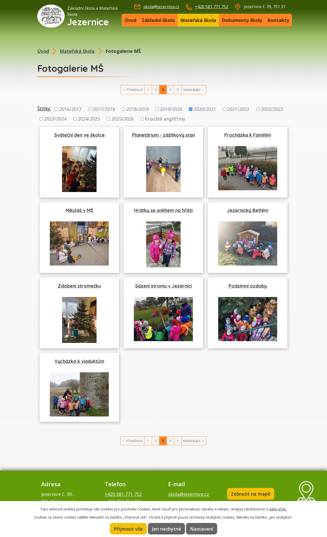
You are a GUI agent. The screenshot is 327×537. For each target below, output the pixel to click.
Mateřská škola (198, 20)
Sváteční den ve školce (79, 135)
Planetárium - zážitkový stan (163, 135)
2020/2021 (205, 109)
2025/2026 (122, 119)
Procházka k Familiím (247, 135)
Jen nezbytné (166, 528)
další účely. (278, 508)
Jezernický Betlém (247, 210)
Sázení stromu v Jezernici (163, 286)
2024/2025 (89, 119)
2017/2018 (104, 109)
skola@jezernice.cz (161, 6)
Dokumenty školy (242, 20)
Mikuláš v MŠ (79, 210)
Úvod (130, 20)
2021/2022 (238, 109)
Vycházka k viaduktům (79, 361)
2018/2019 (137, 109)
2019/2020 (171, 109)
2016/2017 (70, 109)
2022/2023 (272, 109)
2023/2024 (55, 119)
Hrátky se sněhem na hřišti (163, 210)
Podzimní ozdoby (248, 286)
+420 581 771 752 (211, 6)
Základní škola (158, 20)
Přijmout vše (128, 528)
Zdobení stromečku (79, 286)
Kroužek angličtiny (165, 119)
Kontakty (278, 20)
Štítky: (44, 108)
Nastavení (202, 528)
